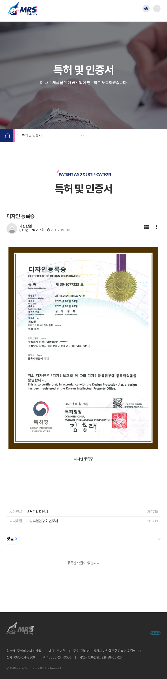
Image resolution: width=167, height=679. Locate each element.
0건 (23, 230)
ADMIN (155, 626)
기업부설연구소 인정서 (42, 514)
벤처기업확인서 (37, 505)
